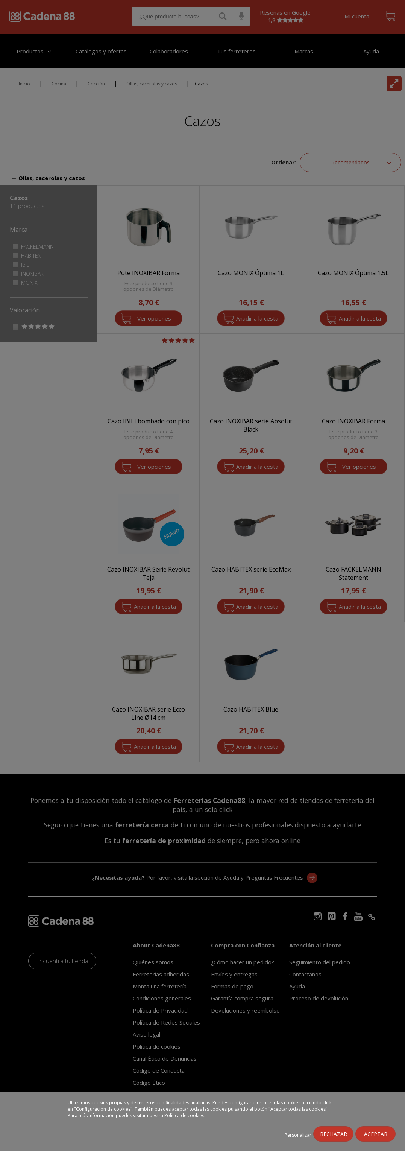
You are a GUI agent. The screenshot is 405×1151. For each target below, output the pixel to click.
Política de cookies (184, 1115)
